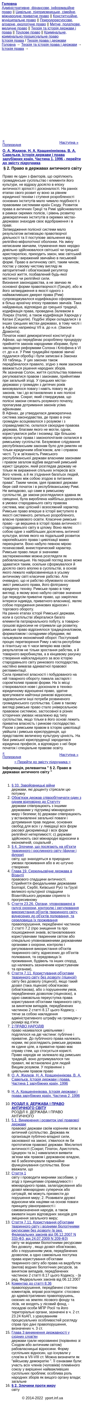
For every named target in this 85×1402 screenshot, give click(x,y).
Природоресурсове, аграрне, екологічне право (37, 22)
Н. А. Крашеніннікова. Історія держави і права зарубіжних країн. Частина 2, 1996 (46, 1094)
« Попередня (11, 143)
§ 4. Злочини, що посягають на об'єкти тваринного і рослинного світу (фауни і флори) (44, 851)
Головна (9, 44)
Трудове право (28, 32)
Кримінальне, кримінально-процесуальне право (34, 34)
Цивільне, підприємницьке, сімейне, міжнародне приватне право (39, 14)
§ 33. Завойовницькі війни (33, 785)
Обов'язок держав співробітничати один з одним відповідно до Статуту (46, 800)
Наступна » (68, 142)
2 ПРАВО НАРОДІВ (28, 1026)
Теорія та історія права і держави (49, 44)
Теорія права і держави (46, 40)
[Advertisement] (42, 93)
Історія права (13, 40)
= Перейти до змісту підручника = (42, 762)
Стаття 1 (19, 1173)
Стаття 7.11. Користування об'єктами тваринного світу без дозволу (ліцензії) (44, 975)
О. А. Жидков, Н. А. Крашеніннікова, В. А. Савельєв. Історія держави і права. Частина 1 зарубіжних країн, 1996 (46, 1079)
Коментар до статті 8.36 (32, 1283)
